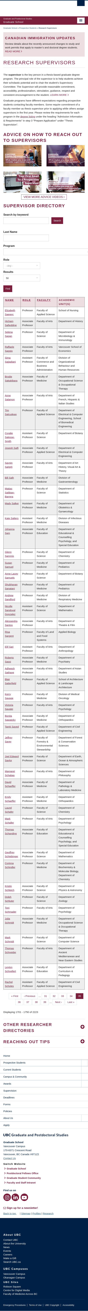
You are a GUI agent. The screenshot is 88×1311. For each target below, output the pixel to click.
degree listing (27, 116)
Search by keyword (15, 214)
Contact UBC (10, 1239)
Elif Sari (9, 646)
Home (6, 1055)
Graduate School (10, 28)
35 (80, 995)
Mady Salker (12, 503)
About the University (14, 1243)
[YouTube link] (24, 1197)
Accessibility (68, 1305)
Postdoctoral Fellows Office (22, 1173)
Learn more (58, 94)
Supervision (9, 1090)
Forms (7, 1104)
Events (7, 1250)
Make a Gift (9, 1258)
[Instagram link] (7, 1197)
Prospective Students (28, 28)
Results (8, 271)
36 (20, 1001)
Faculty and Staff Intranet (21, 1182)
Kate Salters (12, 518)
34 (72, 995)
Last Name (10, 231)
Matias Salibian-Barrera (10, 492)
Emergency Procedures (14, 1305)
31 (47, 995)
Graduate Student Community (24, 1178)
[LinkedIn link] (15, 1197)
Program (9, 245)
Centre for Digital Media (16, 1290)
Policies (7, 1111)
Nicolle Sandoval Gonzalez (10, 610)
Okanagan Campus (14, 1277)
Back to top (11, 1213)
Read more (13, 51)
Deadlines (9, 1097)
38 (37, 1001)
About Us (8, 1118)
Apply (6, 1125)
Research (48, 1213)
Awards (7, 1083)
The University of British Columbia (31, 7)
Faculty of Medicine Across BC (20, 1293)
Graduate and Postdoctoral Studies (44, 1136)
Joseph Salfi (12, 448)
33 (64, 995)
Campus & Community (15, 1076)
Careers (7, 1254)
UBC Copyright (52, 1305)
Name (9, 300)
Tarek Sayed (12, 726)
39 (46, 1001)
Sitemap (25, 1213)
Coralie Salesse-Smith (10, 437)
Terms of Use (35, 1305)
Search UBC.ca (12, 1261)
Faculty (44, 300)
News (6, 1247)
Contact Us (9, 1158)
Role (6, 259)
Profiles (36, 1213)
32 (55, 995)
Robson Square (12, 1286)
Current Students (12, 1069)
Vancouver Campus (14, 1273)
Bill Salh (9, 477)
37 (29, 1001)
